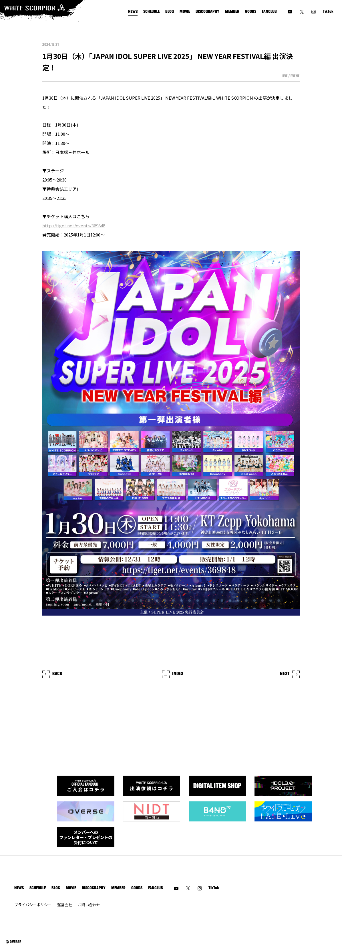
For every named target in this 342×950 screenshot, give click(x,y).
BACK (52, 674)
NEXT (290, 674)
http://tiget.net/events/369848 (73, 225)
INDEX (172, 674)
